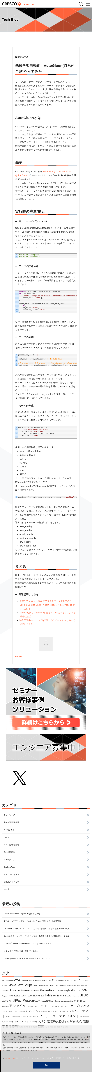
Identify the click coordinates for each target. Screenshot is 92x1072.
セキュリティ (66, 1011)
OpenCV (79, 985)
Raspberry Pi (6, 996)
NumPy (68, 985)
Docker (49, 980)
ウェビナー (46, 1006)
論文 (58, 1027)
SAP (25, 996)
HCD (66, 980)
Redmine (20, 996)
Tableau (50, 995)
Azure (29, 980)
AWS (17, 980)
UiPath (17, 1000)
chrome (57, 1001)
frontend (78, 1001)
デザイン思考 (11, 1017)
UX (85, 995)
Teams (61, 995)
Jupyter (34, 985)
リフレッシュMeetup (29, 1022)
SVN (39, 996)
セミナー (77, 1011)
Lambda (58, 985)
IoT (80, 980)
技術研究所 (58, 1021)
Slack (42, 996)
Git (59, 980)
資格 (62, 1027)
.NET (3, 980)
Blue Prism (36, 980)
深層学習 (14, 1026)
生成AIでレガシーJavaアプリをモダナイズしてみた (46, 601)
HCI (69, 980)
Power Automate (20, 990)
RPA (83, 990)
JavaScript (24, 985)
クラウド (4, 1011)
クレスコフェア (12, 1011)
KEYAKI (51, 985)
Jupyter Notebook (42, 985)
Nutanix (74, 985)
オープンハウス (80, 1005)
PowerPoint (48, 990)
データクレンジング (22, 1016)
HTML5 (74, 980)
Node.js (63, 985)
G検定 (62, 980)
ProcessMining (62, 991)
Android (24, 980)
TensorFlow (68, 996)
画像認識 (34, 1027)
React (13, 995)
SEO (30, 996)
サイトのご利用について (11, 1058)
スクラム (57, 1011)
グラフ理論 (21, 1011)
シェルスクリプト (47, 1011)
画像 (21, 1027)
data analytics (69, 1001)
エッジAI (54, 1006)
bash (52, 1001)
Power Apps (5, 991)
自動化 (42, 1026)
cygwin (63, 1001)
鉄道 (66, 1027)
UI (81, 995)
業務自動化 (76, 1021)
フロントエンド (33, 1016)
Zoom (47, 1001)
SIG (34, 995)
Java (12, 985)
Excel (54, 980)
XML (42, 1001)
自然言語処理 (52, 1027)
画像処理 (27, 1027)
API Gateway (9, 980)
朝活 (68, 1022)
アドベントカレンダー (33, 1006)
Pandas (84, 985)
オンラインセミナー (64, 1006)
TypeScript (76, 996)
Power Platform (34, 991)
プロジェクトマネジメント (59, 1016)
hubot (84, 1001)
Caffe (43, 980)
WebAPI (37, 1001)
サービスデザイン (32, 1011)
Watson (28, 1000)
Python (73, 990)
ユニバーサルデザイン (13, 1022)
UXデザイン (7, 1001)
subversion (5, 1006)
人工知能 (44, 1021)
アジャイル (17, 1005)
